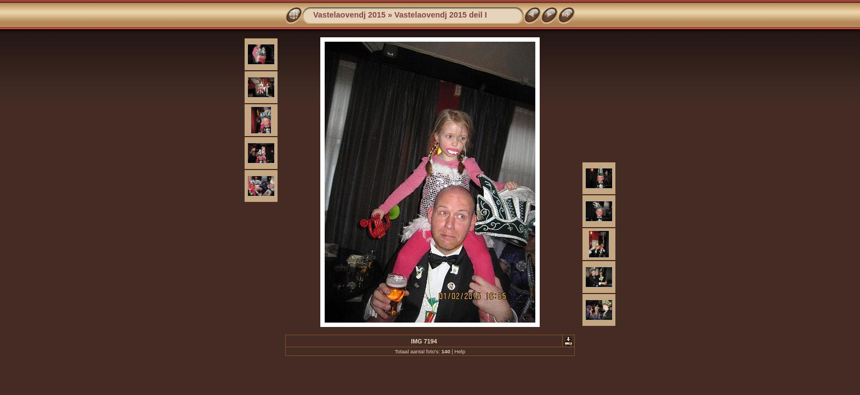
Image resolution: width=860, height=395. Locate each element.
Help (460, 351)
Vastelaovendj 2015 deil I (440, 14)
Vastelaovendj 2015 (349, 14)
